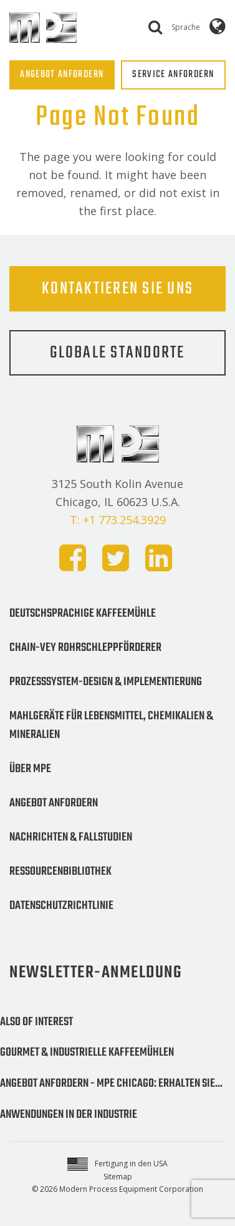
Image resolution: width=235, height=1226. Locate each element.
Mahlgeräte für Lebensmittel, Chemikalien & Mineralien (111, 725)
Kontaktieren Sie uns (117, 288)
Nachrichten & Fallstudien (70, 837)
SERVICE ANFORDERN (173, 75)
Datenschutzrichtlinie (61, 905)
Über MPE (30, 769)
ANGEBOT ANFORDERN (61, 75)
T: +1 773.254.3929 (118, 519)
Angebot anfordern (53, 803)
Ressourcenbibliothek (60, 871)
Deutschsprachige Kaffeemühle (82, 613)
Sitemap (117, 1176)
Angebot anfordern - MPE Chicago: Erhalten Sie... (111, 1083)
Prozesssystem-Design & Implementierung (105, 682)
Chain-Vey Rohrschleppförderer (85, 647)
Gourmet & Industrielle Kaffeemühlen (87, 1052)
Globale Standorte (117, 352)
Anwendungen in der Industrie (68, 1114)
